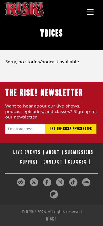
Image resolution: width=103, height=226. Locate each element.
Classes (77, 161)
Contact (53, 161)
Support (29, 161)
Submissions (79, 152)
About (53, 152)
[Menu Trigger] (90, 11)
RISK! (51, 219)
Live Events (27, 152)
